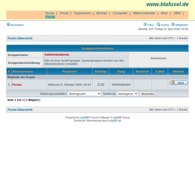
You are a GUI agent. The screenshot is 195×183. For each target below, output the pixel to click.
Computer (120, 13)
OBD (177, 13)
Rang (121, 71)
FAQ (148, 24)
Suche (163, 24)
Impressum (82, 13)
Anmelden (15, 24)
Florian (17, 84)
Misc (164, 13)
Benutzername (23, 71)
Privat (64, 13)
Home (49, 13)
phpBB (84, 117)
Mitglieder (179, 24)
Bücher (101, 13)
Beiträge (101, 71)
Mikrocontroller (144, 13)
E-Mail (160, 71)
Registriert (69, 71)
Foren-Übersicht (20, 38)
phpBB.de (115, 120)
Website (178, 71)
